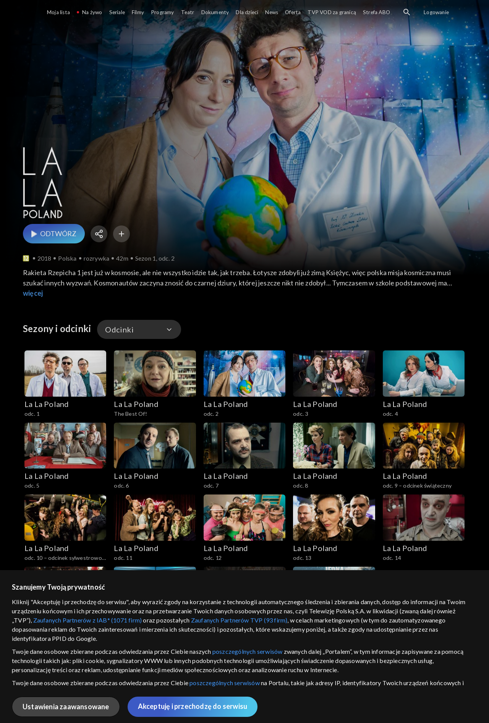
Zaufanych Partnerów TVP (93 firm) (239, 620)
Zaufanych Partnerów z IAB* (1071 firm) (87, 620)
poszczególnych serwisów (247, 651)
